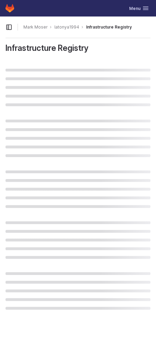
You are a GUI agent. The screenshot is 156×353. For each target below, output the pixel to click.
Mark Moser (35, 27)
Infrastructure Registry (109, 27)
